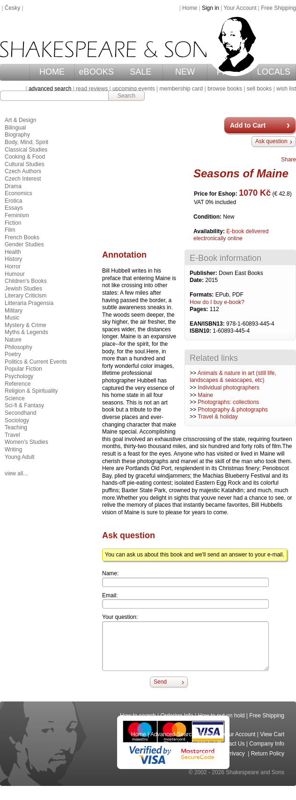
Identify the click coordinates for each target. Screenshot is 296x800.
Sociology (17, 420)
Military (13, 310)
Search (126, 95)
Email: (110, 595)
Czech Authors (23, 171)
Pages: (200, 309)
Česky (12, 8)
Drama (13, 186)
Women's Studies (26, 442)
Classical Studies (26, 149)
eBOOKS (96, 71)
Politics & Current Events (36, 361)
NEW (185, 71)
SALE (140, 71)
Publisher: (204, 273)
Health (13, 252)
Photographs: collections (228, 402)
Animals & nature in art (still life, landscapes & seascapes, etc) (233, 377)
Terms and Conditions (194, 753)
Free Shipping (278, 8)
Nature (13, 339)
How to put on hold (221, 715)
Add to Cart (248, 125)
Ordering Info (177, 715)
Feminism (17, 215)
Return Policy (267, 753)
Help (207, 743)
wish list (286, 88)
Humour (15, 274)
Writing (13, 449)
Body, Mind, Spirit (26, 142)
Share (288, 159)
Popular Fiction (23, 369)
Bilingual (15, 127)
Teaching (16, 427)
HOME (52, 71)
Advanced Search (172, 734)
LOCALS (273, 71)
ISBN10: (201, 331)
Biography (17, 134)
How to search (138, 715)
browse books (224, 88)
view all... (16, 473)
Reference (17, 384)
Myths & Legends (26, 332)
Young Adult (20, 457)
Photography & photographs (232, 409)
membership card (181, 88)
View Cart (272, 734)
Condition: (208, 216)
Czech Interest (23, 178)
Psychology (19, 376)
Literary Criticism (25, 295)
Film (10, 230)
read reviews (92, 88)
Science (15, 398)
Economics (18, 193)
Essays (14, 208)
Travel (12, 435)
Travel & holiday (218, 416)
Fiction (13, 223)
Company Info (266, 743)
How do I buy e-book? (217, 302)
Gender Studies (24, 244)
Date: (197, 280)
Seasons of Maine (241, 173)
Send (160, 681)
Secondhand (20, 413)
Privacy (236, 753)
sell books (259, 88)
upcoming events (133, 88)
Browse (209, 734)
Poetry (13, 354)
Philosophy (18, 347)
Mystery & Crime (25, 325)
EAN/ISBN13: (208, 323)
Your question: (120, 617)
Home (189, 8)
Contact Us (230, 743)
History (13, 259)
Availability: (209, 231)
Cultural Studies (24, 164)
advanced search (50, 88)
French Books (22, 237)
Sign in (210, 8)
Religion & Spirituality (31, 391)
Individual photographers (228, 387)
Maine (205, 395)
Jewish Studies (23, 288)
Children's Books (26, 281)
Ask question (271, 141)
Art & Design (20, 120)
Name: (110, 573)
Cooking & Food (25, 156)
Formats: (202, 294)
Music (12, 317)
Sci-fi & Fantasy (24, 405)
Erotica (13, 201)
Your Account (239, 8)
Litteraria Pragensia (29, 303)
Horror (13, 266)
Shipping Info (179, 743)
